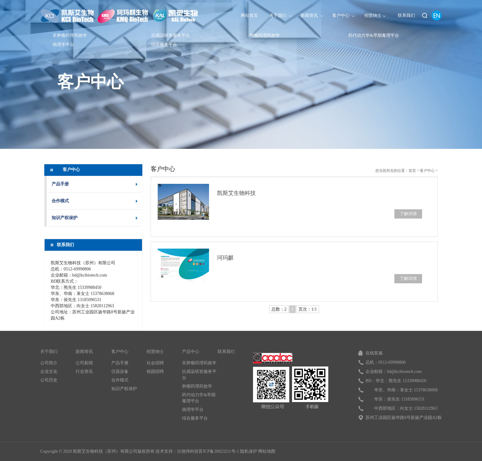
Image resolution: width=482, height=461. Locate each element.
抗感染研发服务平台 (170, 35)
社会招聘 (155, 363)
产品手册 (60, 184)
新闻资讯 (84, 351)
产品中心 (190, 351)
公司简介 (48, 363)
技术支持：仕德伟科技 (177, 451)
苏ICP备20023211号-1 (219, 451)
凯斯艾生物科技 (236, 193)
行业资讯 (84, 371)
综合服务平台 (164, 44)
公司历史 (48, 380)
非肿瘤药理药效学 (70, 35)
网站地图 (266, 451)
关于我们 (48, 351)
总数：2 (278, 309)
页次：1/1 (307, 309)
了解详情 (408, 213)
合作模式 (60, 201)
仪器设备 (119, 371)
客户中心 (90, 81)
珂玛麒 (225, 258)
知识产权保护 (64, 217)
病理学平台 (63, 44)
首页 (412, 171)
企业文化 (48, 371)
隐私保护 (248, 451)
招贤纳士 (155, 351)
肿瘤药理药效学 (265, 35)
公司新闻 (84, 363)
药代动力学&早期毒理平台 (373, 35)
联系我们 (226, 351)
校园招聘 (155, 371)
